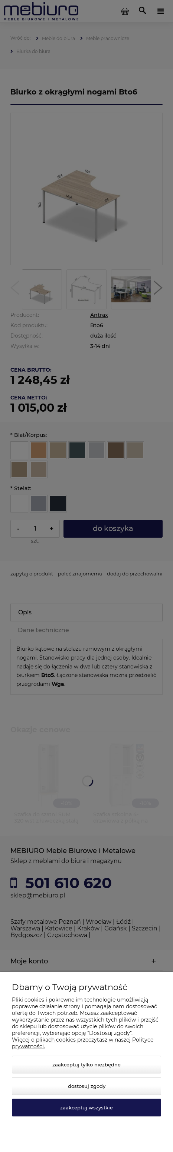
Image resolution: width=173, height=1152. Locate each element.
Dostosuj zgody (86, 1086)
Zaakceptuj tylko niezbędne (86, 1065)
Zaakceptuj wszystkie (86, 1107)
